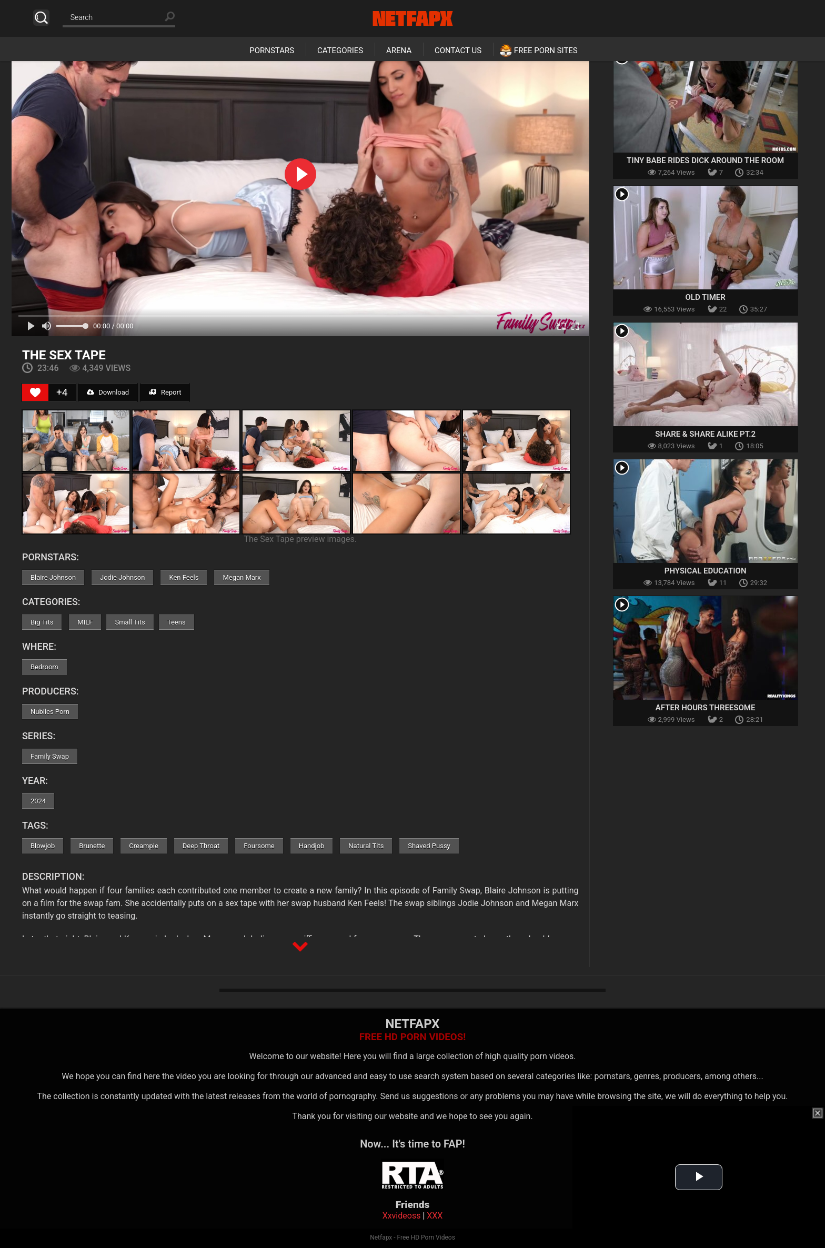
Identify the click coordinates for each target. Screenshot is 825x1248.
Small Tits (130, 622)
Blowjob (43, 846)
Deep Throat (201, 846)
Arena (398, 50)
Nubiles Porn (50, 712)
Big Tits (42, 622)
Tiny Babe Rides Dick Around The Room (705, 160)
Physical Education (706, 571)
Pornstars (271, 50)
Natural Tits (366, 846)
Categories (340, 50)
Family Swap (50, 756)
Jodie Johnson (122, 577)
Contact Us (458, 50)
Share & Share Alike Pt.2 (705, 434)
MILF (85, 622)
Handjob (312, 846)
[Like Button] (35, 392)
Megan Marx (241, 577)
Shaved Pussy (429, 846)
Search (41, 17)
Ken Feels (183, 577)
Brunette (92, 846)
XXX (434, 1216)
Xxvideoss (402, 1216)
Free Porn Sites (546, 50)
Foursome (259, 846)
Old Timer (706, 297)
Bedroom (44, 667)
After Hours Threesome (706, 707)
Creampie (143, 846)
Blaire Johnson (53, 577)
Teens (176, 622)
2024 (38, 801)
